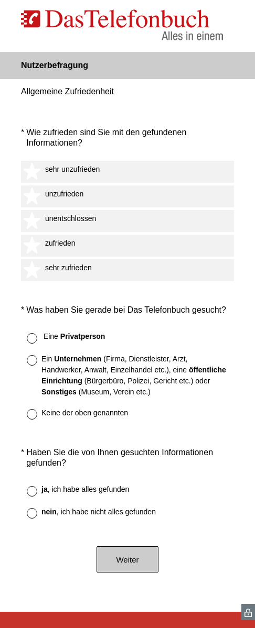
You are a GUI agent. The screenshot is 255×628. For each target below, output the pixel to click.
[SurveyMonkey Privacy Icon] (248, 612)
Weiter (127, 559)
